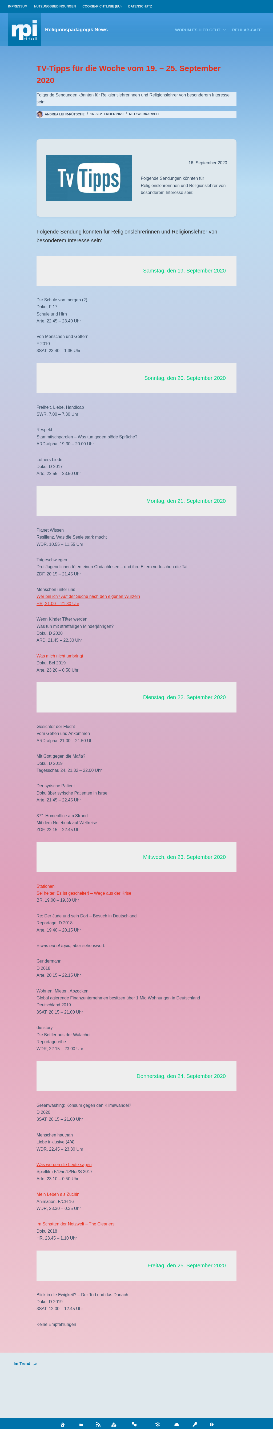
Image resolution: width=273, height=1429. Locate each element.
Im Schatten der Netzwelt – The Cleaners (75, 1224)
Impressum (17, 6)
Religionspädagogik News (76, 29)
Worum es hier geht (201, 30)
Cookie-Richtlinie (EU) (102, 6)
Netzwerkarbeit (144, 114)
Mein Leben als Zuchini (59, 1194)
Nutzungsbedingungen (55, 6)
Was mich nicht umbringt (60, 656)
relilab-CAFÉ (247, 30)
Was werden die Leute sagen (64, 1164)
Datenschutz (140, 6)
